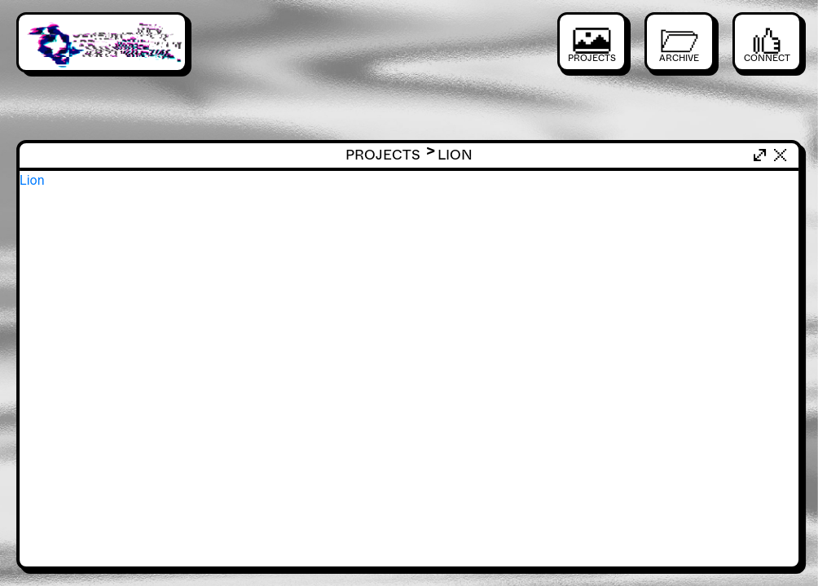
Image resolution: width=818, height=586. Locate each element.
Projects (391, 155)
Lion (32, 180)
